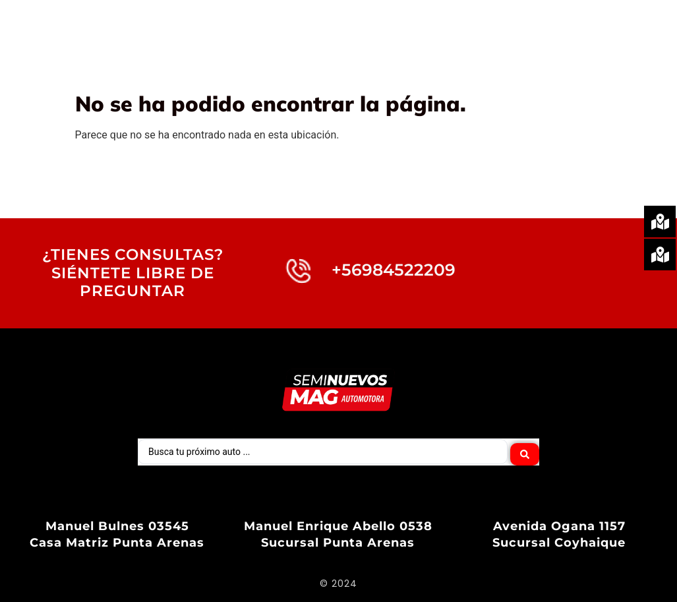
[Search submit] (524, 451)
